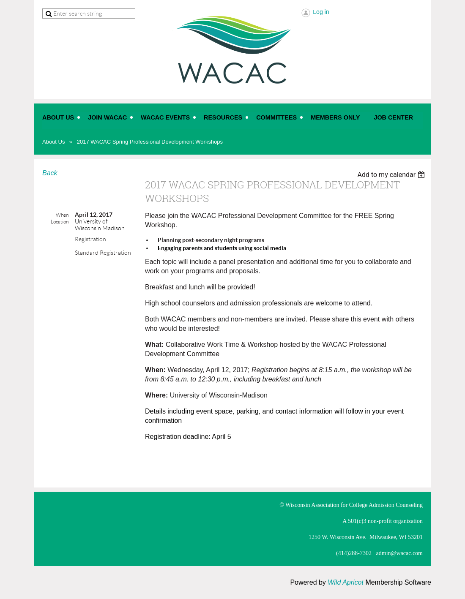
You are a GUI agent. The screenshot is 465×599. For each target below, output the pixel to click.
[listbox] (392, 174)
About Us (53, 142)
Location (59, 221)
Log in (321, 11)
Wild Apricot (346, 582)
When (62, 215)
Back (49, 173)
